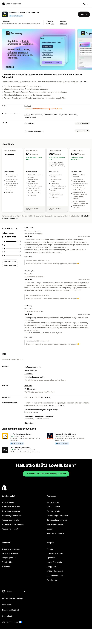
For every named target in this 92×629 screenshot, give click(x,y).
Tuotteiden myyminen (11, 511)
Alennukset (29, 123)
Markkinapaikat (53, 507)
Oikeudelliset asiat (55, 575)
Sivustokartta (8, 616)
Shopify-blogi (7, 562)
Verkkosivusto (30, 389)
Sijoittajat (51, 558)
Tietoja (50, 549)
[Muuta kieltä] (16, 592)
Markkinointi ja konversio (12, 524)
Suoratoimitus (53, 502)
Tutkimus (6, 567)
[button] (23, 439)
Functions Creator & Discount (65, 434)
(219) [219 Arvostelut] (52, 24)
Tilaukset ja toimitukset (12, 515)
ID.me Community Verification (20, 448)
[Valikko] (89, 4)
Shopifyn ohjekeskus (11, 549)
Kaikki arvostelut (10, 265)
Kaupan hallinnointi (10, 529)
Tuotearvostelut (54, 511)
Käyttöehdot (7, 604)
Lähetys (50, 529)
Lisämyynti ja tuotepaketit (58, 515)
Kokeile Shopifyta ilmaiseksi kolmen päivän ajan (46, 474)
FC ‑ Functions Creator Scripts (20, 434)
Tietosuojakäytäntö (32, 367)
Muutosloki (45, 397)
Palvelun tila (52, 580)
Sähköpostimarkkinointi (57, 520)
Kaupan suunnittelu (10, 520)
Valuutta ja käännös (55, 533)
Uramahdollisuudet (55, 553)
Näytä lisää (28, 256)
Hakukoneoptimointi (55, 524)
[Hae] (84, 4)
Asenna (84, 14)
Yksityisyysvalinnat (10, 622)
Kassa (27, 114)
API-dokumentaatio (10, 553)
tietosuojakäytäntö (56, 405)
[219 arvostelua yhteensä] (19, 241)
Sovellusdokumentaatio (34, 377)
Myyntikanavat (8, 502)
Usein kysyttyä (30, 370)
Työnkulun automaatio (34, 131)
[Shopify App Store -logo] (11, 3)
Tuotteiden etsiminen (11, 507)
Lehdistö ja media (54, 562)
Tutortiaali (28, 374)
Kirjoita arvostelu (10, 261)
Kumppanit (51, 567)
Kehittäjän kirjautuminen (12, 598)
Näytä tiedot (29, 423)
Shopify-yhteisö (9, 558)
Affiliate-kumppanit (55, 571)
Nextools (63, 24)
